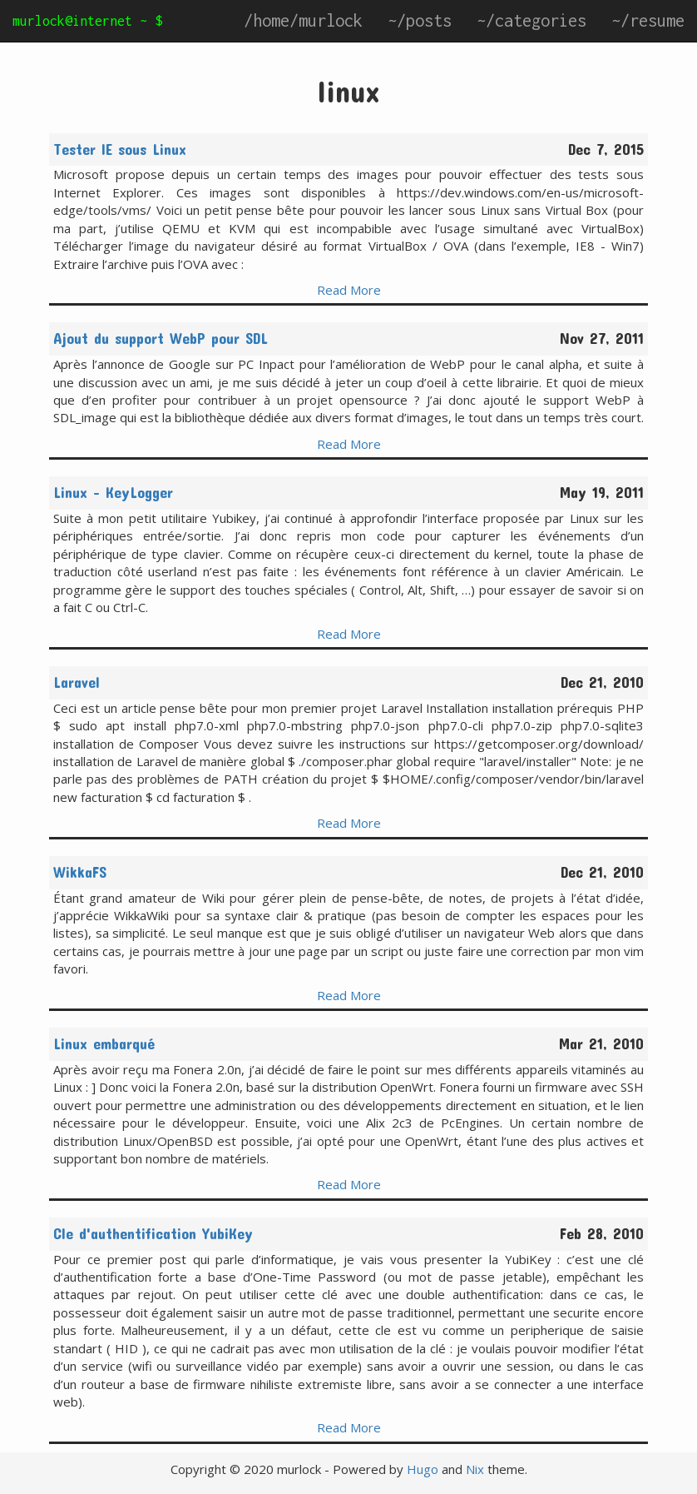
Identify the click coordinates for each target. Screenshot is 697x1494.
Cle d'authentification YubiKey (153, 1233)
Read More (349, 289)
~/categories (531, 20)
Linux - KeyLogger (113, 492)
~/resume (648, 20)
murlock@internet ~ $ (87, 20)
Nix (475, 1469)
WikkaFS (79, 872)
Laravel (76, 682)
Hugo (422, 1469)
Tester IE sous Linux (119, 149)
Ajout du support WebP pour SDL (160, 338)
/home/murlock (303, 20)
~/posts (420, 20)
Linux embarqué (104, 1043)
